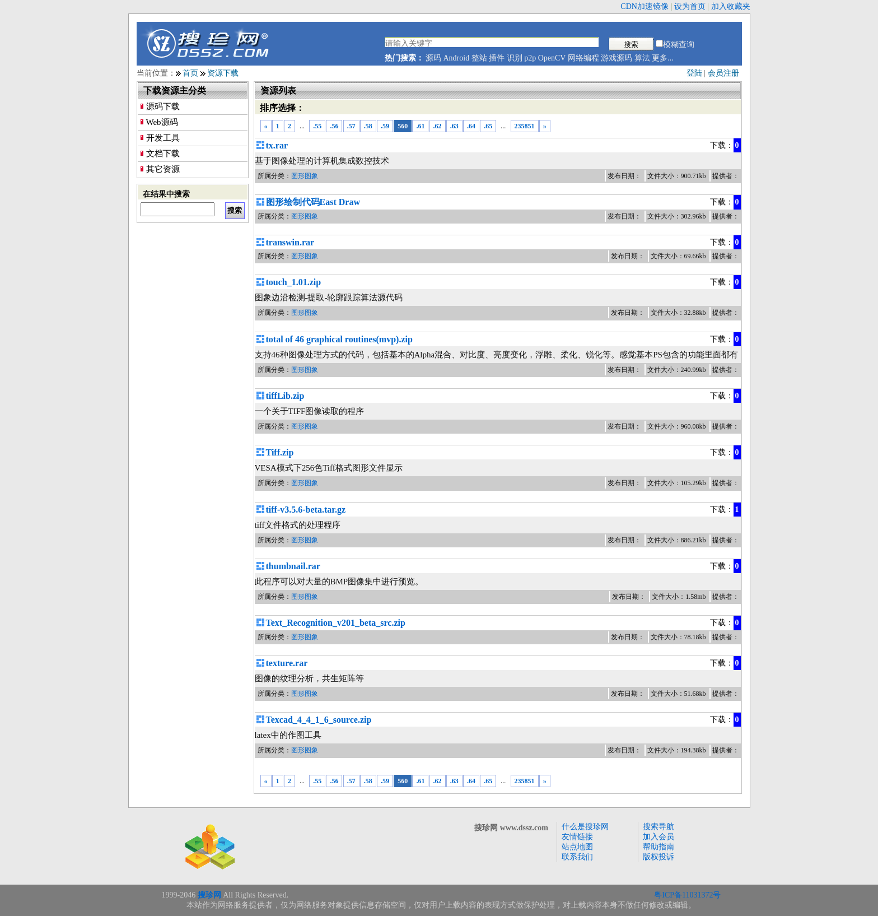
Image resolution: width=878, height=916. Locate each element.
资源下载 (223, 73)
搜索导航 (658, 826)
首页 (190, 73)
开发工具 (163, 137)
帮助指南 (658, 847)
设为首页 (690, 6)
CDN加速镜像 (644, 6)
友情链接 (577, 837)
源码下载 (163, 106)
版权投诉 (658, 857)
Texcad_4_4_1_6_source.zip (319, 719)
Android (456, 58)
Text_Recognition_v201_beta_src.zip (335, 622)
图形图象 (304, 176)
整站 (479, 58)
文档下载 (163, 153)
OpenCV (552, 58)
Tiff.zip (280, 452)
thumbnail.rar (293, 566)
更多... (663, 58)
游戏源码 (616, 58)
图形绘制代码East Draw (313, 202)
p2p (530, 58)
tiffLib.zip (285, 396)
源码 (433, 58)
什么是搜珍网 (585, 826)
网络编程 (583, 58)
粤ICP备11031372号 (687, 895)
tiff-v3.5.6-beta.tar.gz (305, 509)
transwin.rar (290, 242)
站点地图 (577, 847)
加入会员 (658, 837)
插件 (497, 58)
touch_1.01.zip (293, 282)
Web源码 (162, 122)
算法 (642, 58)
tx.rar (277, 145)
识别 (514, 58)
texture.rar (287, 663)
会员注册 (723, 73)
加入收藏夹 (730, 6)
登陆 (694, 73)
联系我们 (577, 857)
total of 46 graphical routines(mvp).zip (339, 339)
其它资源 (163, 169)
